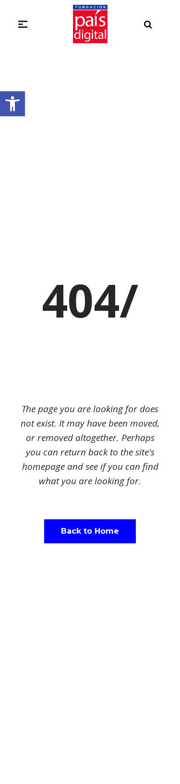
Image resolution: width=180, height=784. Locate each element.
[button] (12, 103)
